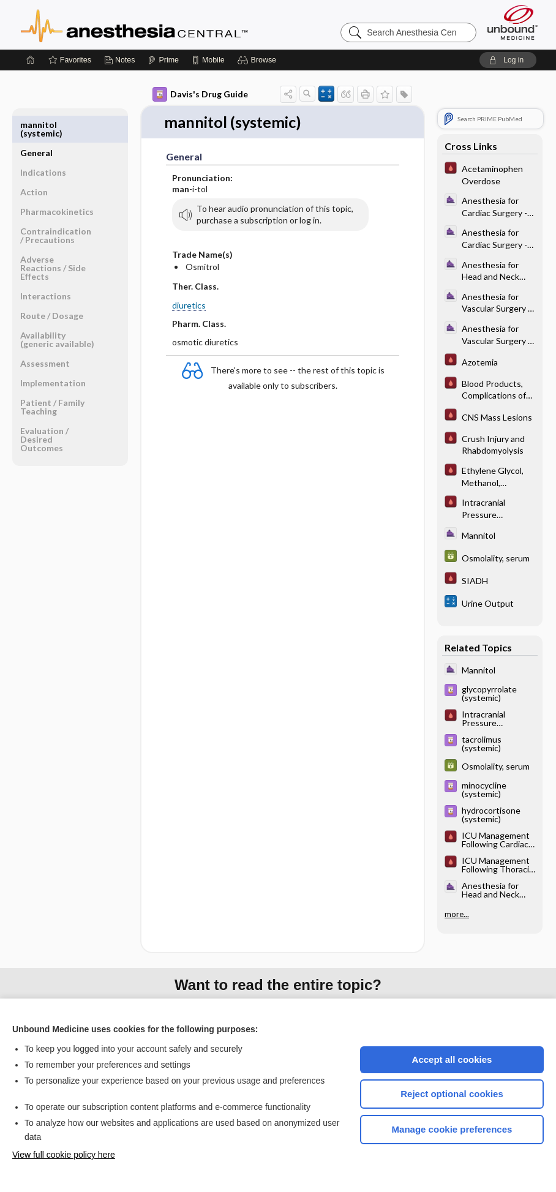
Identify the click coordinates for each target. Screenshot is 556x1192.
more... (457, 914)
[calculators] (490, 602)
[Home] (30, 60)
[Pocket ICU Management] (490, 174)
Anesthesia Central (173, 24)
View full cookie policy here (63, 1155)
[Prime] (163, 60)
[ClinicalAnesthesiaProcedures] (490, 206)
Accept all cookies (452, 1059)
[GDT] (490, 557)
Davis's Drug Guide (200, 94)
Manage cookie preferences (452, 1129)
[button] (259, 60)
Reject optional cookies (451, 1094)
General (36, 124)
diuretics (189, 305)
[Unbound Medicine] (512, 22)
